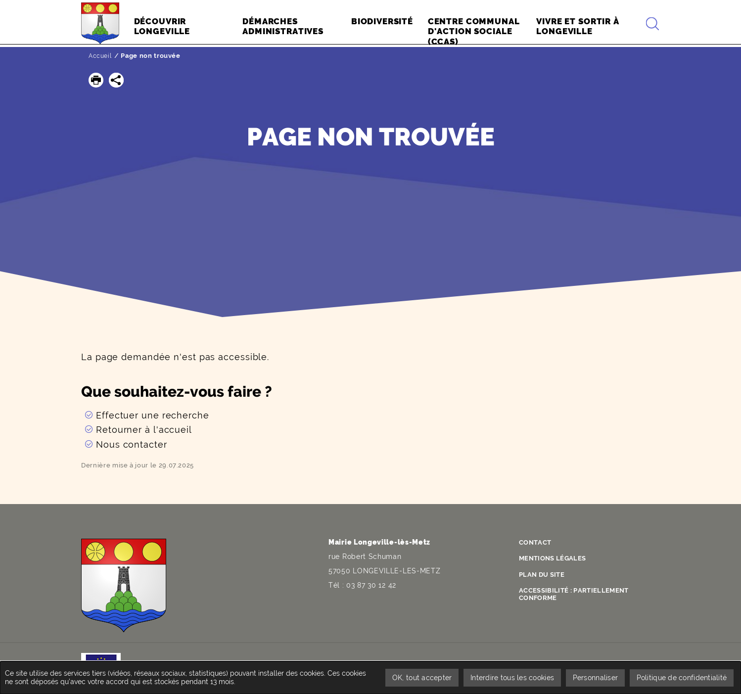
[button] (96, 80)
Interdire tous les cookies (509, 677)
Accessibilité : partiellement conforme (579, 592)
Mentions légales (556, 557)
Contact (537, 542)
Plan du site (544, 573)
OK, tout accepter (417, 677)
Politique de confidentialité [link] (681, 677)
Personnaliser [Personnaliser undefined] (593, 677)
